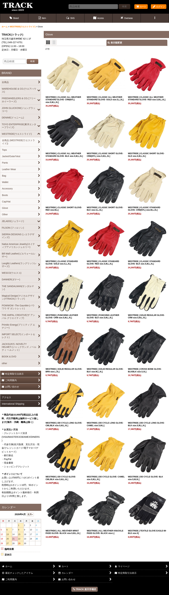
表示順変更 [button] (115, 42)
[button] (70, 18)
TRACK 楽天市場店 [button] (84, 589)
